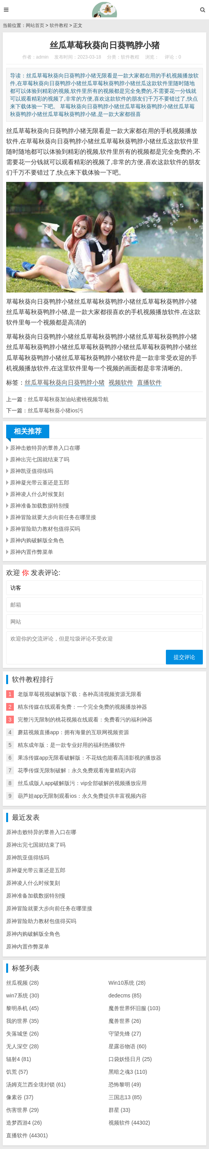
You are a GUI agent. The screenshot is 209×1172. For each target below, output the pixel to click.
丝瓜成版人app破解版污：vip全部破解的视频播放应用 (82, 783)
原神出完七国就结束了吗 (39, 459)
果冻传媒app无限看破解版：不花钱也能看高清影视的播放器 (89, 758)
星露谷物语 (128, 1046)
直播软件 (149, 382)
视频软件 (121, 382)
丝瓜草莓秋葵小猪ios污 (55, 410)
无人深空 (22, 1046)
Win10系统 (127, 983)
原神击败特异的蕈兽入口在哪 (45, 448)
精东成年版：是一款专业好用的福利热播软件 (71, 745)
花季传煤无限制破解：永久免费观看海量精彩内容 (77, 770)
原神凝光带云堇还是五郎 (39, 482)
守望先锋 (125, 1034)
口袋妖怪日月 (130, 1059)
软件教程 (59, 25)
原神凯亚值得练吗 (31, 471)
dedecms (125, 995)
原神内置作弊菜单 (31, 552)
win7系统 (22, 995)
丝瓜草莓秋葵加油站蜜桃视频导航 (68, 399)
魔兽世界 (125, 1021)
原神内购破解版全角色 (37, 540)
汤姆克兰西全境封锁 (36, 1084)
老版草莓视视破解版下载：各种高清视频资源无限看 (80, 694)
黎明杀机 (22, 1008)
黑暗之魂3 (128, 1072)
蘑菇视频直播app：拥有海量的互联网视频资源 (73, 732)
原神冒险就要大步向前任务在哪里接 (53, 517)
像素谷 (19, 1097)
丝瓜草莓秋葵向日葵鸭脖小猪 (65, 382)
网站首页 (35, 25)
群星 (119, 1110)
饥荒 (17, 1072)
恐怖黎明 (125, 1084)
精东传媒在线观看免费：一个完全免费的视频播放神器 (82, 707)
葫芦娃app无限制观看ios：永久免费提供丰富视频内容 (82, 796)
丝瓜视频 (22, 983)
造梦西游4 (24, 1123)
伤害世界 (22, 1110)
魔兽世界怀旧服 (135, 1008)
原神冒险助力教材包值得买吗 (45, 529)
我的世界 (22, 1021)
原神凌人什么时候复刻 (37, 494)
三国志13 (125, 1097)
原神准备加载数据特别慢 (39, 506)
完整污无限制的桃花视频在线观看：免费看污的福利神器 (85, 719)
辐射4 (18, 1059)
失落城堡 (22, 1034)
